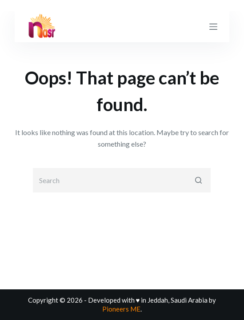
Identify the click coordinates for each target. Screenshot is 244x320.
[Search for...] (122, 180)
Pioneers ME (121, 309)
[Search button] (198, 180)
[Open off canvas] (213, 27)
